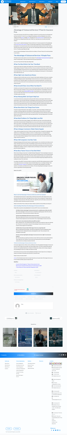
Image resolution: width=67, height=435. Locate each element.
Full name (23, 272)
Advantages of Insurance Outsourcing (20, 296)
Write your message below (33, 283)
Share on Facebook (30, 313)
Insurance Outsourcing (28, 298)
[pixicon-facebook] (59, 355)
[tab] (50, 364)
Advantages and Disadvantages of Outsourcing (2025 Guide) (40, 342)
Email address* (43, 272)
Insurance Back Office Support (19, 298)
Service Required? (43, 276)
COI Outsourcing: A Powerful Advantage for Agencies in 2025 (25, 343)
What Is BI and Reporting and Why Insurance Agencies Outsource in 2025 (9, 342)
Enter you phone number (23, 276)
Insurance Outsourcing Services (38, 298)
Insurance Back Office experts (21, 44)
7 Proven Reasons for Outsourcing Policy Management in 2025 (27, 267)
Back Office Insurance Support (31, 296)
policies (22, 37)
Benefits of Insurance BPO (42, 296)
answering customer (40, 37)
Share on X (38, 313)
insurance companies (22, 164)
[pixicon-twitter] (61, 355)
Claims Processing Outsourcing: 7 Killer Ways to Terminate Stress (56, 342)
